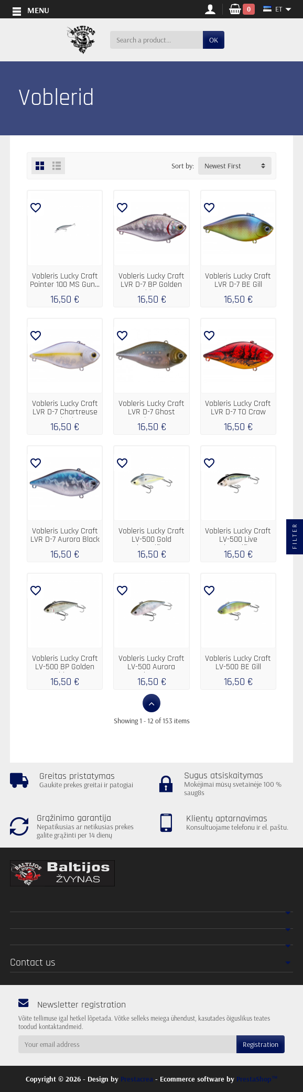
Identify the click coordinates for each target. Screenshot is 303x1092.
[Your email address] (127, 1044)
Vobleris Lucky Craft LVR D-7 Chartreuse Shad (65, 412)
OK (213, 40)
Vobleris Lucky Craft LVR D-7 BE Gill (238, 280)
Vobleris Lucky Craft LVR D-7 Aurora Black (65, 535)
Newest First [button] (222, 165)
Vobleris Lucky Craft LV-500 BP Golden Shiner (65, 667)
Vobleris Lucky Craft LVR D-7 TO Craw (238, 407)
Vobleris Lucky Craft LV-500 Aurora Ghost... (151, 667)
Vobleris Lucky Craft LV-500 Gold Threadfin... (151, 539)
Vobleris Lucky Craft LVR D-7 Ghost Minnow (151, 412)
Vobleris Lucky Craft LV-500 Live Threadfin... (238, 539)
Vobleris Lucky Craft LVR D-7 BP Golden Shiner (151, 284)
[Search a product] (156, 40)
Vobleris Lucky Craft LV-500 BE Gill (238, 662)
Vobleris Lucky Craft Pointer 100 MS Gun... (65, 280)
